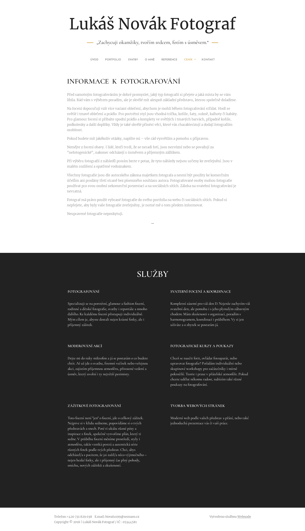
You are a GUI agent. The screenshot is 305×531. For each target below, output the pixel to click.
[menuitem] (132, 59)
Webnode (244, 517)
